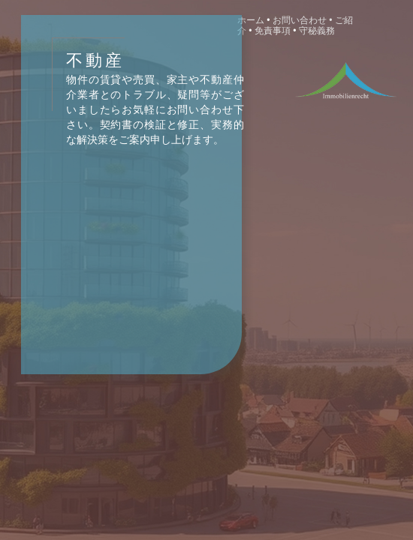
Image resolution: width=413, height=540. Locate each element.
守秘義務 (317, 31)
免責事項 (274, 31)
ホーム (250, 20)
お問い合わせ (300, 20)
